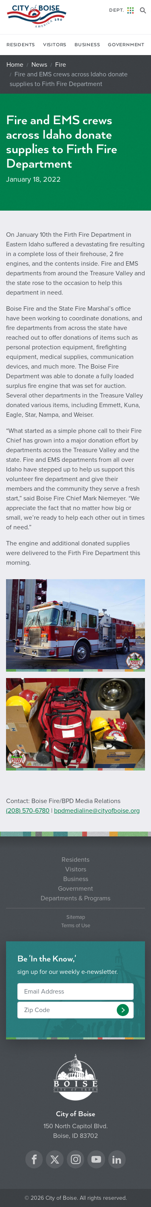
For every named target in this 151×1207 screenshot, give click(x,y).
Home (14, 65)
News (39, 65)
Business (87, 44)
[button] (123, 1010)
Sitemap (75, 917)
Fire (60, 65)
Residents (20, 44)
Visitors (54, 44)
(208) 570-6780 (28, 811)
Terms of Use (75, 925)
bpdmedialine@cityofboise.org (97, 811)
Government (126, 44)
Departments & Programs (75, 898)
